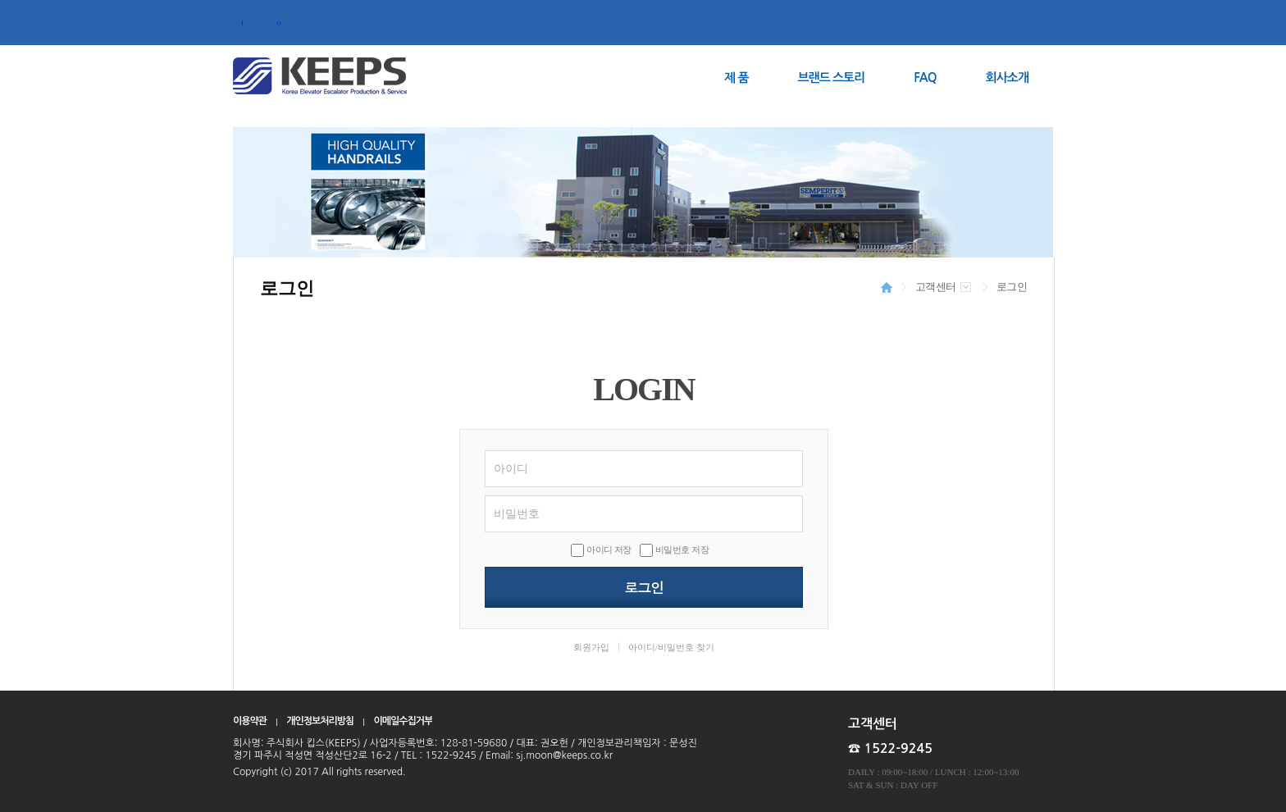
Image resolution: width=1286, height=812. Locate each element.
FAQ (925, 77)
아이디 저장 (609, 549)
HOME (886, 287)
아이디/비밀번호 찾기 (671, 647)
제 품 (736, 77)
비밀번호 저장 (682, 549)
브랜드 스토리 (831, 77)
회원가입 (591, 647)
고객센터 (935, 287)
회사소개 (1007, 77)
